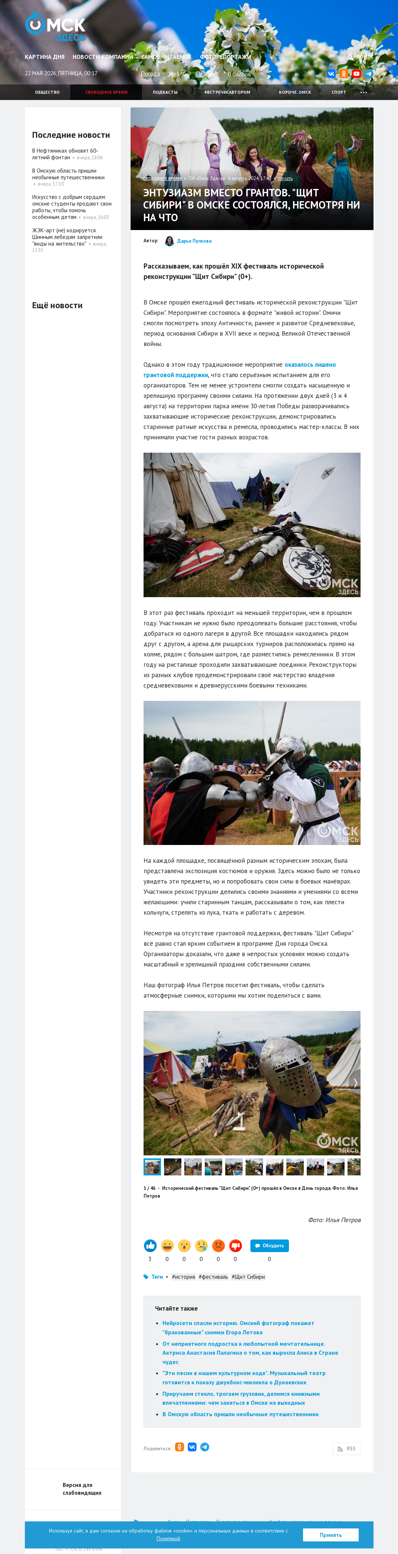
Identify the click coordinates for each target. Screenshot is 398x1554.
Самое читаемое (166, 56)
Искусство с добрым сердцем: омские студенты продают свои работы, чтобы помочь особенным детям (72, 206)
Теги (157, 1276)
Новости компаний (103, 56)
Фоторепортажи (225, 56)
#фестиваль (213, 1276)
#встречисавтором (227, 92)
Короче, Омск (295, 92)
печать (285, 178)
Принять (331, 1534)
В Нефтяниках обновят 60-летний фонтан (65, 154)
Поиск (361, 56)
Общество (47, 92)
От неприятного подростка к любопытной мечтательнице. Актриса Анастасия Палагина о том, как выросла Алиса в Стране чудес (250, 1352)
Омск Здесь (55, 26)
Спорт (339, 92)
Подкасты (165, 92)
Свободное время (106, 92)
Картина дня (45, 56)
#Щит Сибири (248, 1276)
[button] (354, 1018)
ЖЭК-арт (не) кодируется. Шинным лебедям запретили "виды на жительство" (67, 237)
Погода (150, 73)
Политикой (168, 1538)
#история (183, 1276)
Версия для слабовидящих (82, 1488)
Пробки (205, 73)
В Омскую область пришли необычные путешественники (240, 1414)
